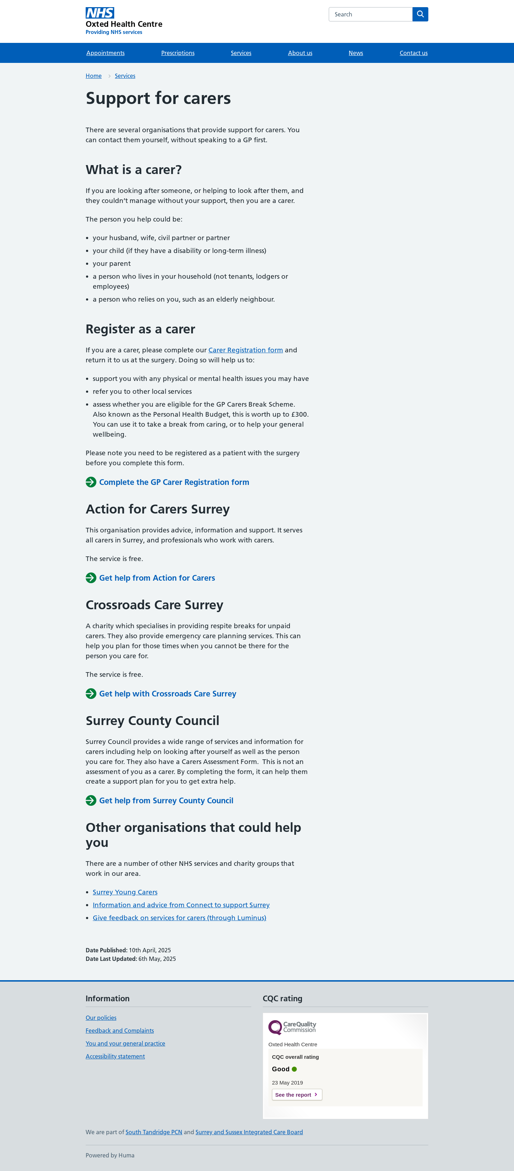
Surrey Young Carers (125, 892)
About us (300, 52)
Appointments (105, 52)
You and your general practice (125, 1043)
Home (94, 75)
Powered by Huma (110, 1155)
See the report (293, 1095)
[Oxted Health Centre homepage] (124, 21)
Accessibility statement (115, 1056)
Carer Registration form (245, 350)
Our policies (101, 1017)
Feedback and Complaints (120, 1030)
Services (241, 52)
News (356, 52)
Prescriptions (178, 52)
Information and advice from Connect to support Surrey (181, 905)
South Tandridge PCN (154, 1132)
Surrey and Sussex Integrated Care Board (249, 1132)
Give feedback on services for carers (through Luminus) (179, 918)
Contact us (414, 52)
